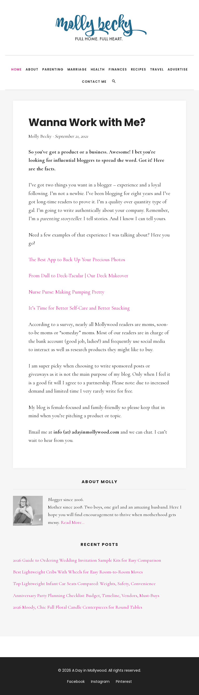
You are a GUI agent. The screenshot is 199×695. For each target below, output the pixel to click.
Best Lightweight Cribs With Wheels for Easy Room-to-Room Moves (78, 572)
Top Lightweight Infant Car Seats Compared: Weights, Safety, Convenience (84, 583)
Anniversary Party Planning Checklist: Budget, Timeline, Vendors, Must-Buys (86, 595)
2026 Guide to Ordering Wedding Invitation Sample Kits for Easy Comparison (87, 560)
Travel (157, 69)
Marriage (77, 69)
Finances (118, 69)
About (32, 69)
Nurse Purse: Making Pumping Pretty (66, 292)
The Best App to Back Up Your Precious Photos (77, 259)
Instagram (100, 681)
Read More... (72, 522)
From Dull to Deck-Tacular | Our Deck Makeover (78, 276)
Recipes (138, 69)
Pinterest (124, 681)
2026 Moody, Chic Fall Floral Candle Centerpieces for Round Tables (77, 607)
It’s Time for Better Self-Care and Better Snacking (79, 308)
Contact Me (94, 81)
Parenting (52, 69)
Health (98, 69)
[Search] (113, 81)
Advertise (178, 69)
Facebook (76, 681)
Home (16, 69)
